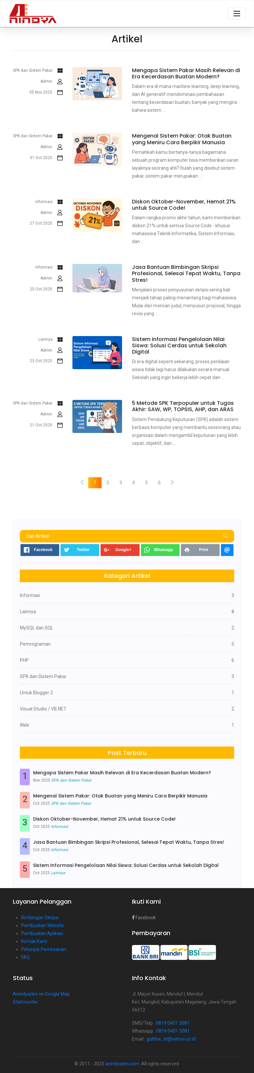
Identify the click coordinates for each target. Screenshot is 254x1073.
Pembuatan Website (42, 925)
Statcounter (25, 1002)
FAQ (25, 957)
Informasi (49, 202)
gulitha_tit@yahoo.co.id (171, 1039)
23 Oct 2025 (46, 361)
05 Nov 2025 (46, 92)
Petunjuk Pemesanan (43, 949)
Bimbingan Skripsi (40, 917)
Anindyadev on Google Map (41, 994)
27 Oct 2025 (46, 223)
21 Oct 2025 (46, 425)
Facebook (144, 917)
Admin (51, 81)
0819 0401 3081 (173, 1023)
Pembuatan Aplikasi (42, 933)
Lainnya (50, 339)
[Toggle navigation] (237, 14)
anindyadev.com (122, 1063)
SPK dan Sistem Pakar (38, 70)
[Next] (172, 483)
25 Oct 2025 (46, 289)
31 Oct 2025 (46, 158)
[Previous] (82, 483)
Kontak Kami (34, 941)
